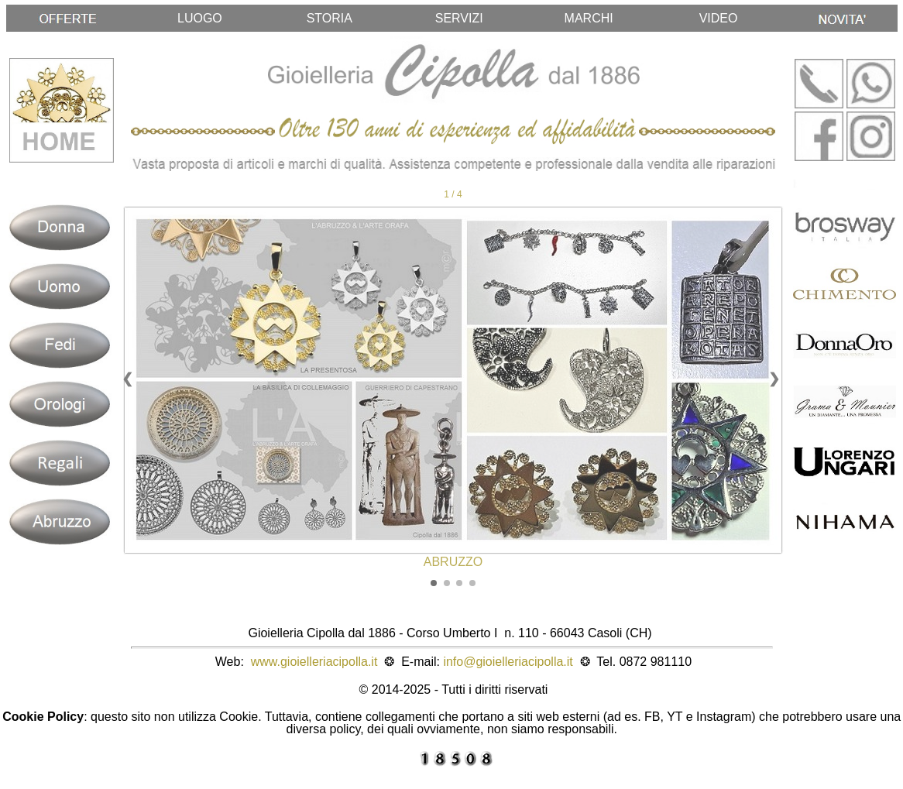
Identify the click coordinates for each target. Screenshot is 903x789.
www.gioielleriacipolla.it (314, 661)
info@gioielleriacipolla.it (507, 661)
